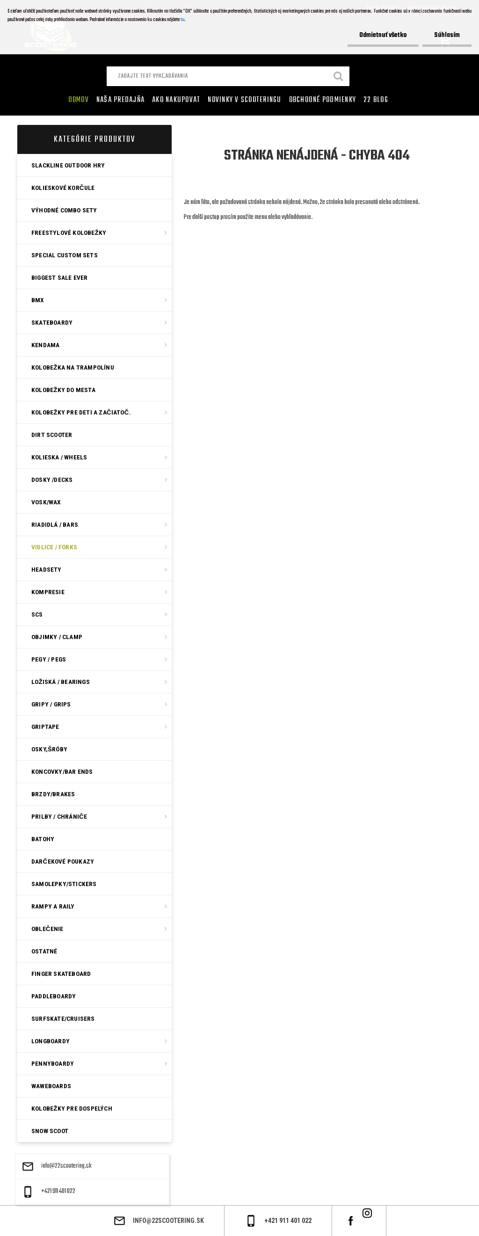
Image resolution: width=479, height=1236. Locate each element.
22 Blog (375, 100)
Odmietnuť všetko (383, 35)
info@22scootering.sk (66, 1166)
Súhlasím (447, 35)
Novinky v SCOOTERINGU (244, 100)
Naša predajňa (120, 100)
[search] (338, 77)
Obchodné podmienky (322, 100)
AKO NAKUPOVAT (176, 100)
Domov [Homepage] (78, 100)
